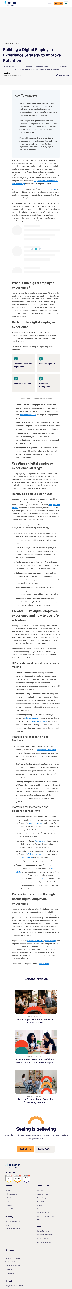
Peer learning (40, 841)
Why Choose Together (12, 1222)
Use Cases (8, 1205)
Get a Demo (58, 4)
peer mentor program (24, 858)
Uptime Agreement (43, 1213)
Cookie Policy (41, 1198)
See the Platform (45, 1149)
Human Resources (43, 1231)
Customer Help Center (12, 1229)
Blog (6, 1255)
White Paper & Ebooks (12, 1258)
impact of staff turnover (38, 722)
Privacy (39, 1205)
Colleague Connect (35, 854)
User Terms (41, 1190)
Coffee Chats (9, 1198)
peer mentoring (50, 941)
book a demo (44, 964)
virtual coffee (44, 879)
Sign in (50, 4)
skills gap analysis (31, 718)
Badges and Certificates (46, 750)
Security (39, 1209)
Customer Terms (42, 1194)
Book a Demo (25, 1149)
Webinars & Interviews (12, 1262)
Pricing (7, 1202)
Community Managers (44, 1242)
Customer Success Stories (13, 1266)
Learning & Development (45, 1235)
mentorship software (28, 415)
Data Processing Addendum (46, 1216)
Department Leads (43, 1239)
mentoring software (35, 823)
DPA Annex (41, 1220)
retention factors (49, 189)
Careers (7, 1225)
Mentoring (8, 1190)
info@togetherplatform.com (14, 1286)
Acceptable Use (42, 1202)
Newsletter (8, 1270)
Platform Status (10, 1209)
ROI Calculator (10, 1273)
